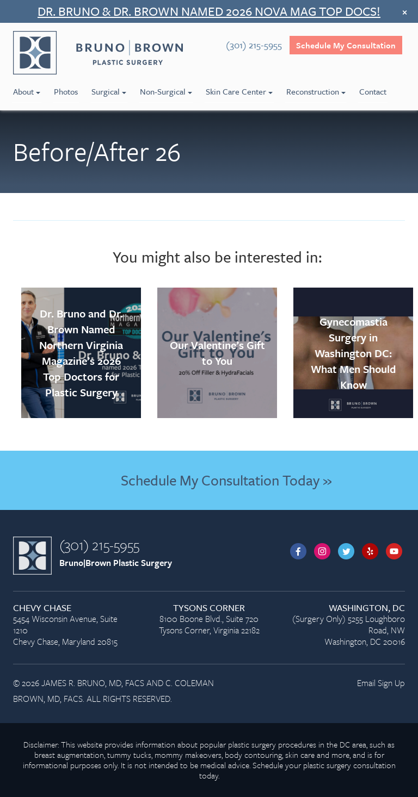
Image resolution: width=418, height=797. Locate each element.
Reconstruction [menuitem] (316, 91)
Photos (66, 91)
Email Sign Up (381, 682)
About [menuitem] (26, 91)
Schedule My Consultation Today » (226, 480)
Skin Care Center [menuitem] (239, 91)
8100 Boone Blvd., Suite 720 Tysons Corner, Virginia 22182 (209, 619)
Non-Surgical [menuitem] (166, 91)
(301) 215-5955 (99, 544)
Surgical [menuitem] (108, 91)
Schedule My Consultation (346, 45)
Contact (372, 91)
